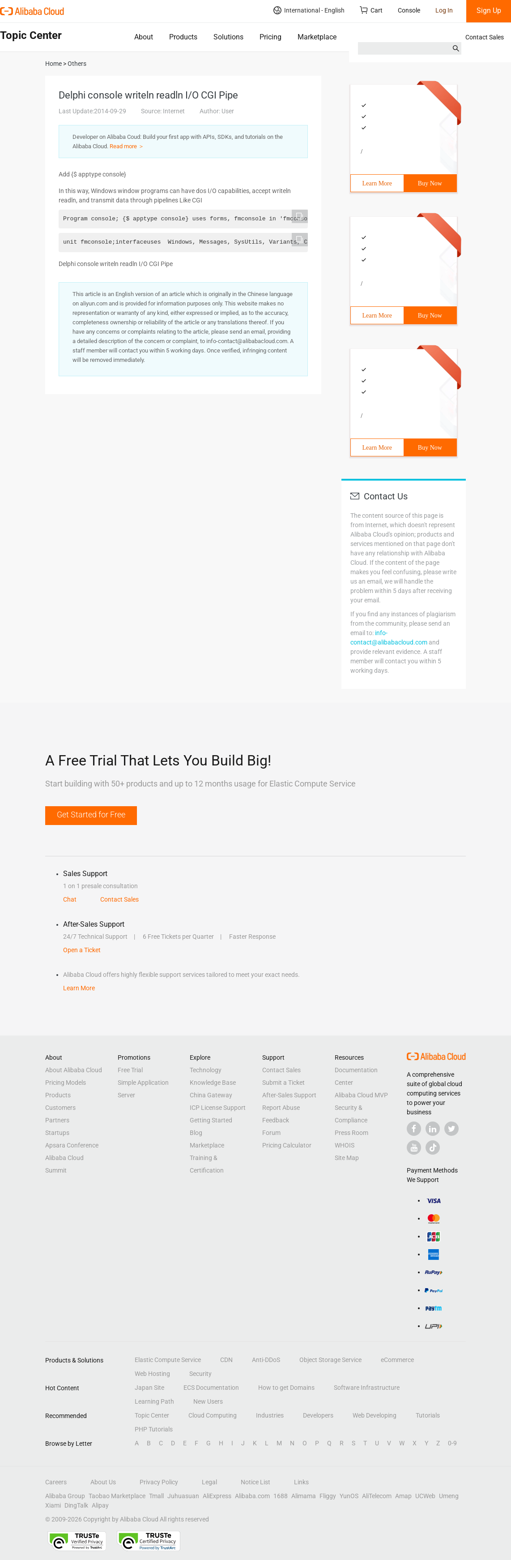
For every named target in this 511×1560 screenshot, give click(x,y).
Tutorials (428, 1415)
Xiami (53, 1505)
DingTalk (76, 1505)
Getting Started (211, 1120)
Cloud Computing (212, 1415)
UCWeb (425, 1496)
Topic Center (152, 1415)
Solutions (228, 37)
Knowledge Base (213, 1082)
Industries (270, 1415)
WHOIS (344, 1145)
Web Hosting (152, 1373)
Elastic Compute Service (168, 1359)
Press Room (351, 1132)
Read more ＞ (127, 146)
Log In (444, 10)
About (143, 37)
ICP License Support (218, 1107)
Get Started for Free (91, 814)
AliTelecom (377, 1496)
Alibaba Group (65, 1496)
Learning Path (154, 1401)
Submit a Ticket (283, 1082)
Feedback (275, 1120)
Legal (209, 1482)
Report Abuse (281, 1107)
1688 (280, 1496)
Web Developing (374, 1415)
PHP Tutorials (154, 1429)
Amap (403, 1496)
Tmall (156, 1496)
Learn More (377, 183)
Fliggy (327, 1496)
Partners (57, 1120)
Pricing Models (65, 1082)
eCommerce (397, 1359)
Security (200, 1373)
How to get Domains (286, 1387)
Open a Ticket (82, 950)
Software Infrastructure (367, 1387)
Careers (56, 1482)
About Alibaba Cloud (73, 1070)
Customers (60, 1107)
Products (183, 37)
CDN (226, 1359)
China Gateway (211, 1095)
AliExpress (217, 1496)
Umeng (449, 1496)
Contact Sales (484, 37)
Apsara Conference (71, 1145)
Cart (371, 10)
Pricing (270, 37)
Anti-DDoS (266, 1359)
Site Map (347, 1157)
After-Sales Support (289, 1095)
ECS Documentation (211, 1387)
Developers (318, 1415)
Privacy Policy (159, 1482)
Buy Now (430, 183)
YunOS (349, 1496)
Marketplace (317, 37)
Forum (271, 1132)
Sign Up (489, 10)
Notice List (255, 1482)
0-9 (452, 1443)
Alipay (100, 1505)
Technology (205, 1070)
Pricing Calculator (286, 1145)
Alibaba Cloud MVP (361, 1095)
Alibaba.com (252, 1496)
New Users (208, 1401)
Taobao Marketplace (117, 1496)
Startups (57, 1132)
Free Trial (130, 1070)
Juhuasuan (183, 1496)
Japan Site (149, 1387)
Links (301, 1482)
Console (409, 10)
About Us (103, 1482)
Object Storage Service (330, 1359)
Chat (70, 899)
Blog (196, 1132)
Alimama (303, 1496)
